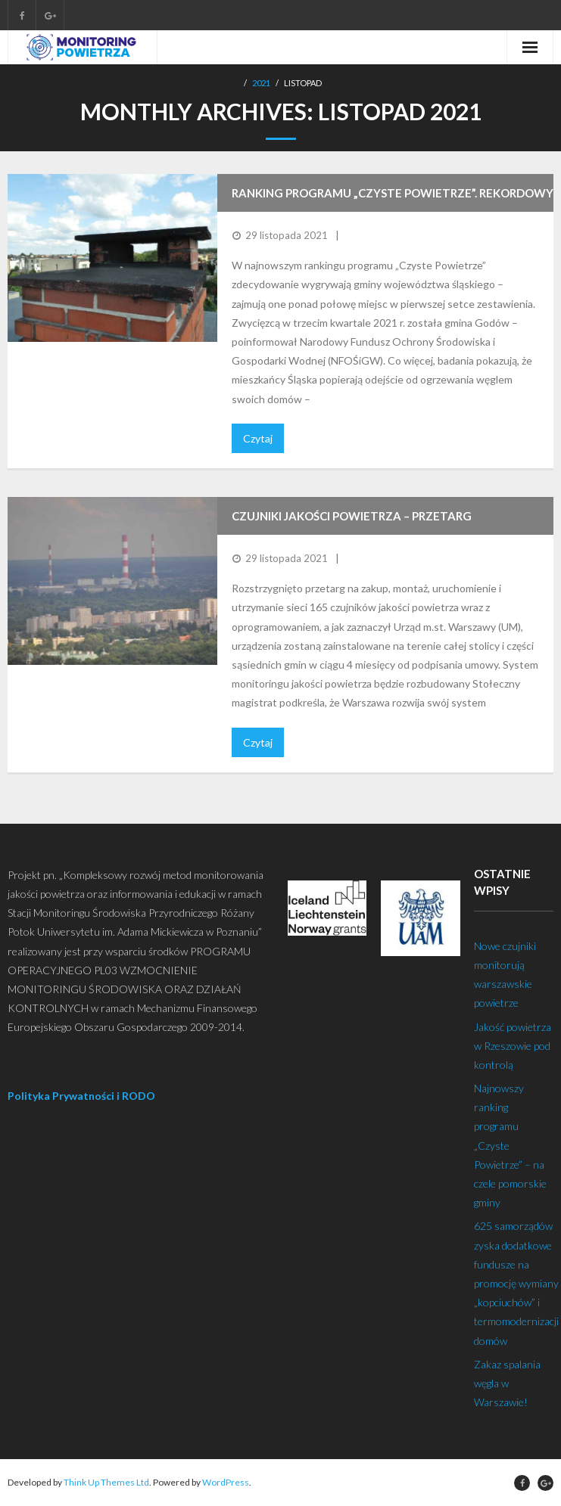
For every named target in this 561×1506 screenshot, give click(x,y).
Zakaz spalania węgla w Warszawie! (507, 1383)
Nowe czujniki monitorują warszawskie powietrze (505, 974)
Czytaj (258, 438)
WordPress (225, 1482)
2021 (261, 83)
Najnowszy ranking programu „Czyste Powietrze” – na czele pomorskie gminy (510, 1145)
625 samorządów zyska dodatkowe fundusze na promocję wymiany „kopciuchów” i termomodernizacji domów (516, 1282)
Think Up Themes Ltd (106, 1482)
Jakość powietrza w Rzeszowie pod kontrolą (512, 1045)
